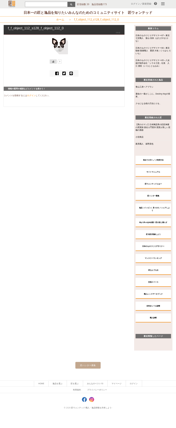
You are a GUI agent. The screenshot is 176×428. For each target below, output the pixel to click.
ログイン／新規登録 (141, 3)
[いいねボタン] (53, 62)
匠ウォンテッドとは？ (153, 185)
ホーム (60, 20)
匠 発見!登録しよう (153, 242)
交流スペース (153, 293)
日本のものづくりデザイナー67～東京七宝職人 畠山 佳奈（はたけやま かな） (153, 38)
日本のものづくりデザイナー (153, 255)
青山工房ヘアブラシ (144, 87)
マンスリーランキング (153, 268)
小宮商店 (139, 137)
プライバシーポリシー (97, 403)
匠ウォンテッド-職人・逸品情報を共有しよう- (91, 421)
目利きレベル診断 (153, 318)
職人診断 (153, 331)
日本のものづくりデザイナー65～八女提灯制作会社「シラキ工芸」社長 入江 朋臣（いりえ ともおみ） (153, 63)
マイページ (116, 397)
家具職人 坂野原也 (144, 144)
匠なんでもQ (153, 280)
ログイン (31, 95)
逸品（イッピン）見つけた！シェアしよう (154, 213)
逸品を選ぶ (57, 397)
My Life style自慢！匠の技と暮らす (154, 228)
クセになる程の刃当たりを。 (148, 104)
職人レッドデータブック (153, 305)
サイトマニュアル (153, 173)
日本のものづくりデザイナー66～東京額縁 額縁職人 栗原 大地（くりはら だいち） (153, 51)
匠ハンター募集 (153, 198)
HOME (41, 397)
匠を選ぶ (75, 397)
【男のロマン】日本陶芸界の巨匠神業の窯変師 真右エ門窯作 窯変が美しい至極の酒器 (153, 128)
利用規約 (77, 403)
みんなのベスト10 (95, 397)
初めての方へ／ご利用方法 (153, 160)
